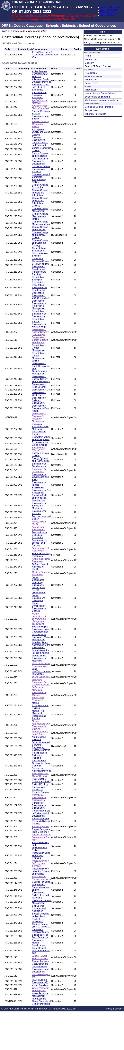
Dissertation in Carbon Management (39, 348)
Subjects (69, 25)
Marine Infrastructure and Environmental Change (41, 725)
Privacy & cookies (114, 1009)
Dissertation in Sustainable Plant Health (41, 408)
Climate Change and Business (40, 228)
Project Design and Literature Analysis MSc (41, 837)
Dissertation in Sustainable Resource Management (39, 417)
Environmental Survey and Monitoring (39, 505)
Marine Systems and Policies (40, 732)
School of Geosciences (97, 25)
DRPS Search (107, 12)
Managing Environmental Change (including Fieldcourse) (41, 683)
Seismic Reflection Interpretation (41, 883)
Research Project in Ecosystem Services (40, 863)
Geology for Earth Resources (41, 573)
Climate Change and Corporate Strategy (40, 243)
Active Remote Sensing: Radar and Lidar (40, 74)
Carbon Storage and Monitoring (40, 154)
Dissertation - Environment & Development (39, 287)
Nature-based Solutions (39, 738)
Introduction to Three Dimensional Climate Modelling (41, 1001)
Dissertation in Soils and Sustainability (39, 400)
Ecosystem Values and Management (41, 438)
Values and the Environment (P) (40, 981)
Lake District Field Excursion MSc (41, 664)
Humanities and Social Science (100, 93)
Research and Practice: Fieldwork (41, 877)
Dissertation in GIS (41, 390)
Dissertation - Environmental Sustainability (39, 313)
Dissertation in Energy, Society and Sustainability (41, 379)
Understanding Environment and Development (40, 969)
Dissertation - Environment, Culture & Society (40, 295)
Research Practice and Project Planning (41, 855)
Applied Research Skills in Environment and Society (41, 115)
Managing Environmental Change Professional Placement (39, 695)
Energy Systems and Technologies (40, 459)
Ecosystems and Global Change (40, 443)
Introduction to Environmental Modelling (39, 658)
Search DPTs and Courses (98, 66)
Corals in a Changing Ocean (40, 259)
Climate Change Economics (40, 186)
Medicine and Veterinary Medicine (102, 100)
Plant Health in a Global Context (40, 774)
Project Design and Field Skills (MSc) (41, 830)
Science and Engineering (97, 97)
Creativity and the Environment (41, 265)
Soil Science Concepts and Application (39, 908)
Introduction (91, 59)
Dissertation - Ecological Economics (38, 279)
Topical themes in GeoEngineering (40, 962)
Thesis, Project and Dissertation (40, 957)
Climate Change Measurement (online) (40, 216)
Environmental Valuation (39, 512)
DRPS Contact (107, 15)
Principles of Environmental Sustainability (39, 797)
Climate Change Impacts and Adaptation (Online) (40, 202)
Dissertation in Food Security (39, 385)
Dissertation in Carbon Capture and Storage (40, 340)
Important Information (95, 114)
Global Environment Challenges (38, 598)
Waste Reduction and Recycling (40, 989)
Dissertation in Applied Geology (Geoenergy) (40, 332)
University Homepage (110, 7)
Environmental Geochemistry (39, 465)
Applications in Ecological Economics (39, 95)
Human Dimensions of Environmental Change (39, 607)
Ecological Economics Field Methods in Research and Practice (40, 429)
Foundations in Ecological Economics (39, 535)
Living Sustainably (41, 677)
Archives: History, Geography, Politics (40, 124)
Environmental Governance (39, 470)
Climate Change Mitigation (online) (41, 222)
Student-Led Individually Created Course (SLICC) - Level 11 (41, 923)
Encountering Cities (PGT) (38, 448)
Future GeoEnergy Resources (41, 554)
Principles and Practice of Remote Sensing (40, 789)
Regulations (91, 73)
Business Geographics (38, 138)
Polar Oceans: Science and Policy (41, 780)
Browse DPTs (91, 83)
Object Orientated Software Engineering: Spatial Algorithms (41, 746)
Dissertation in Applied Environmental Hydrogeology (39, 323)
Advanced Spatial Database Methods (41, 80)
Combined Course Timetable (99, 107)
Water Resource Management (40, 994)
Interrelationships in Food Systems (40, 651)
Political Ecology (40, 784)
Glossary (89, 63)
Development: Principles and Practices (39, 272)
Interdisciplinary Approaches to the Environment (41, 645)
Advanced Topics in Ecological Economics (40, 87)
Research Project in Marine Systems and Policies (41, 871)
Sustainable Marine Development (38, 942)
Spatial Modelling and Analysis (40, 915)
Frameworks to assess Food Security (39, 543)
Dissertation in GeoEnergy (39, 393)
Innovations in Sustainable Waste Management (41, 637)
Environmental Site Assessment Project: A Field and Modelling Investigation (41, 495)
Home (88, 56)
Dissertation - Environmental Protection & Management (39, 305)
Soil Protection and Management (41, 901)
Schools (52, 25)
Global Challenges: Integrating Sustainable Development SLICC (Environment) (39, 585)
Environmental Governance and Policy (40, 477)
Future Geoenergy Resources (41, 560)
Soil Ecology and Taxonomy (40, 896)
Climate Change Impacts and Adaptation (40, 192)
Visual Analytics (40, 985)
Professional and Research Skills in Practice (41, 821)
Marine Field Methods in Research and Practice (39, 715)
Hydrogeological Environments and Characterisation (41, 629)
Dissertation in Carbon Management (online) (39, 357)
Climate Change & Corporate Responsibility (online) (41, 178)
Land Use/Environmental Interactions (41, 671)
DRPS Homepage (109, 10)
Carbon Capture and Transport (40, 143)
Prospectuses (91, 110)
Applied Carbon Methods (40, 101)
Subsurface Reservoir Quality (40, 930)
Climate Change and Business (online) (40, 235)
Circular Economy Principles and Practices (41, 169)
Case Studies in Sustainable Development (40, 161)
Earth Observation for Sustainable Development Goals (45, 54)
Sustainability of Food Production (40, 936)
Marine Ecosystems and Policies (40, 705)
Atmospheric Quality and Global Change (41, 132)
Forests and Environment (38, 528)
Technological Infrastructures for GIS (41, 950)
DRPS (6, 25)
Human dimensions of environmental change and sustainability (39, 619)
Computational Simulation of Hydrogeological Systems (40, 252)
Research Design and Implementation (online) (40, 846)
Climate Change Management (40, 209)
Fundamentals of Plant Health (40, 549)
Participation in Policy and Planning (39, 755)
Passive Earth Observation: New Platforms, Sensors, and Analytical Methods (41, 765)
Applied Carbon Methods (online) (40, 107)
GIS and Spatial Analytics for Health (40, 566)
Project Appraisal (40, 826)
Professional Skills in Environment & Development (41, 813)
